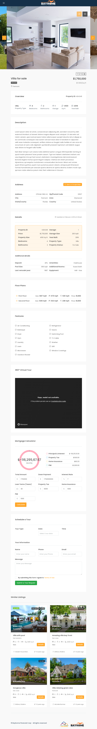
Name (17, 546)
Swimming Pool (57, 333)
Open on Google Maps (72, 184)
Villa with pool (19, 632)
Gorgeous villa (19, 684)
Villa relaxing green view (62, 684)
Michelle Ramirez (60, 700)
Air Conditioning (23, 325)
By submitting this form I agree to (34, 574)
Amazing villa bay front (62, 632)
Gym (19, 336)
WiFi (53, 344)
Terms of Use (49, 574)
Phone (41, 546)
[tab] (79, 14)
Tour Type (19, 525)
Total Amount (21, 471)
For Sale (13, 82)
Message (19, 555)
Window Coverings (59, 347)
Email (64, 546)
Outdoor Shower (23, 351)
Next (93, 38)
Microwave (21, 347)
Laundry (20, 340)
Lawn (19, 344)
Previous (4, 38)
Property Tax (43, 480)
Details (41, 641)
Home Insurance (68, 480)
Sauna (54, 329)
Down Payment (44, 471)
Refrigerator (56, 325)
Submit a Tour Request (26, 579)
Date (40, 525)
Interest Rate (67, 471)
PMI (16, 490)
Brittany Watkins (60, 648)
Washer (55, 340)
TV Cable (55, 336)
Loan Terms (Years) (23, 480)
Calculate (21, 501)
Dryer (19, 333)
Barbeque (21, 329)
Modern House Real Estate (23, 648)
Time (64, 525)
